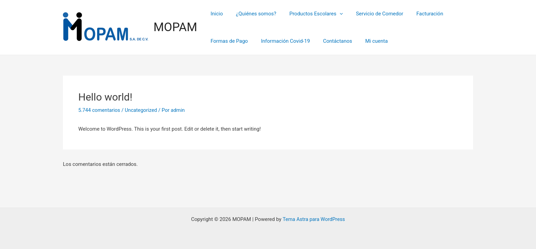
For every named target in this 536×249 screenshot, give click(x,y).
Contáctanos (330, 41)
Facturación (417, 14)
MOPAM (175, 27)
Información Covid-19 (281, 41)
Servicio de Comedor (369, 14)
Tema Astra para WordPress (314, 219)
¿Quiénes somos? (252, 14)
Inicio (215, 14)
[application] (332, 13)
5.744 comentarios (99, 110)
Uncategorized (142, 110)
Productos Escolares (309, 13)
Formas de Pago (227, 41)
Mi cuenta (366, 41)
